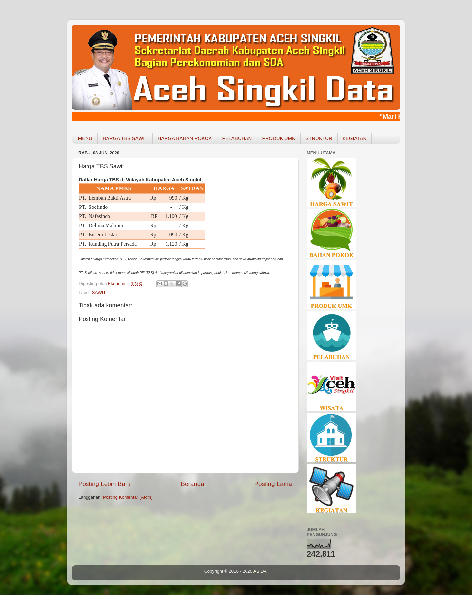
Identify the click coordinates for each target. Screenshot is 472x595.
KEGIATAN (355, 138)
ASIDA (260, 571)
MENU (85, 138)
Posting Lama (273, 483)
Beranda (192, 483)
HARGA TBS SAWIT (125, 138)
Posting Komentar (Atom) (128, 497)
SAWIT (99, 292)
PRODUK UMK (278, 138)
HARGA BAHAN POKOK (185, 138)
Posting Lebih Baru (104, 483)
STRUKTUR (318, 138)
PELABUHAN (237, 138)
